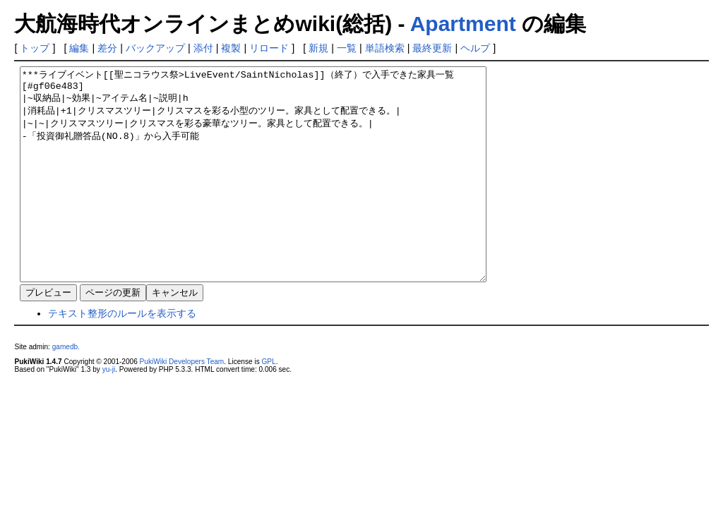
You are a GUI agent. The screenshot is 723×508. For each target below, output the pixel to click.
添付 (203, 48)
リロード (269, 48)
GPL (268, 404)
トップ (34, 48)
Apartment (463, 23)
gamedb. (66, 389)
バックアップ (155, 48)
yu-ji (108, 412)
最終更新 (432, 48)
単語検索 (385, 48)
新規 (318, 48)
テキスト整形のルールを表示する (122, 355)
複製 (231, 48)
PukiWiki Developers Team (182, 404)
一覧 (347, 48)
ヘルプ (475, 48)
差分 (107, 48)
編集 (79, 48)
